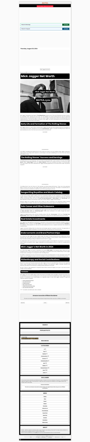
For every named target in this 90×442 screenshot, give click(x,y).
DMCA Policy (45, 422)
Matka (45, 396)
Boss (45, 399)
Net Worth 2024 (31, 289)
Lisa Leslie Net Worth (27, 281)
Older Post (67, 302)
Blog (44, 351)
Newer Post (22, 302)
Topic (36, 289)
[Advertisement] (45, 15)
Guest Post (45, 413)
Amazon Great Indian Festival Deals (45, 6)
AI (44, 349)
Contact (45, 417)
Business (44, 353)
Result (45, 401)
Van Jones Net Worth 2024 (28, 287)
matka (36, 432)
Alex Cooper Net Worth (27, 284)
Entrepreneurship (44, 360)
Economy (44, 358)
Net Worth (25, 289)
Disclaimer (45, 420)
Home (45, 302)
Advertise (45, 415)
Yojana (44, 372)
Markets (44, 365)
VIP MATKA (39, 289)
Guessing (45, 406)
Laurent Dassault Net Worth (28, 280)
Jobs (44, 363)
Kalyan (45, 403)
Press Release (45, 410)
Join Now (66, 24)
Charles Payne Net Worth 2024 (29, 286)
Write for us (45, 408)
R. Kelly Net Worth (26, 283)
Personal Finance (44, 367)
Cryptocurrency (44, 356)
